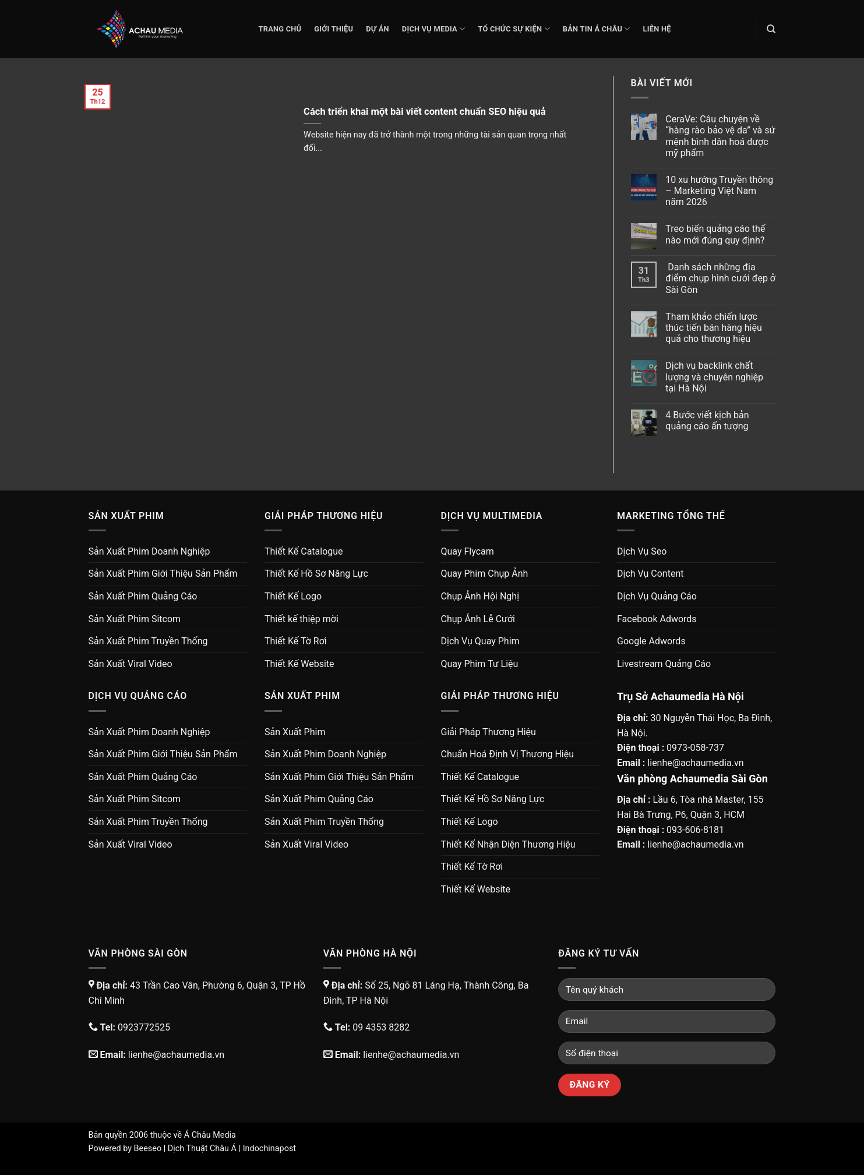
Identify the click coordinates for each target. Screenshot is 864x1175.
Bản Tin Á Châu (596, 28)
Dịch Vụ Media (433, 28)
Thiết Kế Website (299, 663)
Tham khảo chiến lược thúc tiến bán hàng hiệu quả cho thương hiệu (713, 327)
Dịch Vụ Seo (641, 551)
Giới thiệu (333, 28)
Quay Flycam (467, 551)
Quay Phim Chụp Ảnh (484, 573)
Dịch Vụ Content (650, 573)
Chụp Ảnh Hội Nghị (480, 596)
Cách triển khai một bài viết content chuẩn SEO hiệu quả (425, 111)
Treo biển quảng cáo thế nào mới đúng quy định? (715, 234)
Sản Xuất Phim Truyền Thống (148, 641)
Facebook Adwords (657, 618)
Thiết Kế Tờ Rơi (296, 641)
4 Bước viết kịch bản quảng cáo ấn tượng (707, 421)
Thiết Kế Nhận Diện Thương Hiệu (508, 844)
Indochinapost (269, 1148)
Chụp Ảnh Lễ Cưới (478, 618)
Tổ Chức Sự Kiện (513, 28)
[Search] (771, 29)
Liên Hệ (657, 28)
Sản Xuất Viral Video (130, 663)
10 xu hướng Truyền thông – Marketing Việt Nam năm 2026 (719, 190)
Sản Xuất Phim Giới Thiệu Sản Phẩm (163, 573)
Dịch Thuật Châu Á (202, 1148)
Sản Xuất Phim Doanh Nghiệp (149, 551)
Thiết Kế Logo (293, 596)
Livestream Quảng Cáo (664, 663)
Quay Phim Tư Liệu (480, 663)
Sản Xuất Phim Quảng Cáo (143, 596)
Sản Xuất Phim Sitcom (135, 618)
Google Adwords (651, 641)
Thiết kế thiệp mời (301, 618)
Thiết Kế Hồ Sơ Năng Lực (316, 573)
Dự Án (377, 28)
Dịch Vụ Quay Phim (480, 641)
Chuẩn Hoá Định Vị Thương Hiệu (507, 754)
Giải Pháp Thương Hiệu (488, 732)
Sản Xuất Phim (295, 732)
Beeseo (148, 1148)
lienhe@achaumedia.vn (695, 762)
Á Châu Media (210, 1135)
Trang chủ (280, 28)
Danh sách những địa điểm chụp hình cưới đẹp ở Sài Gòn (720, 278)
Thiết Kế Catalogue (304, 551)
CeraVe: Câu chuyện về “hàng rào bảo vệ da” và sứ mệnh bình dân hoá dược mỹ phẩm (720, 136)
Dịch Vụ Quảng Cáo (657, 596)
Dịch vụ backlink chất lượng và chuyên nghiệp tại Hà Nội (714, 376)
